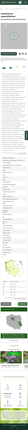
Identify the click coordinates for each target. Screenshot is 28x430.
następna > (22, 304)
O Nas (17, 428)
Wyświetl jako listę (14, 345)
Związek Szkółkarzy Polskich (22, 153)
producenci (26, 135)
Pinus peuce (7, 397)
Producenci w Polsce (8, 309)
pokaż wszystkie (14, 340)
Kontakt (11, 428)
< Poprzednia (6, 304)
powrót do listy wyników (9, 53)
